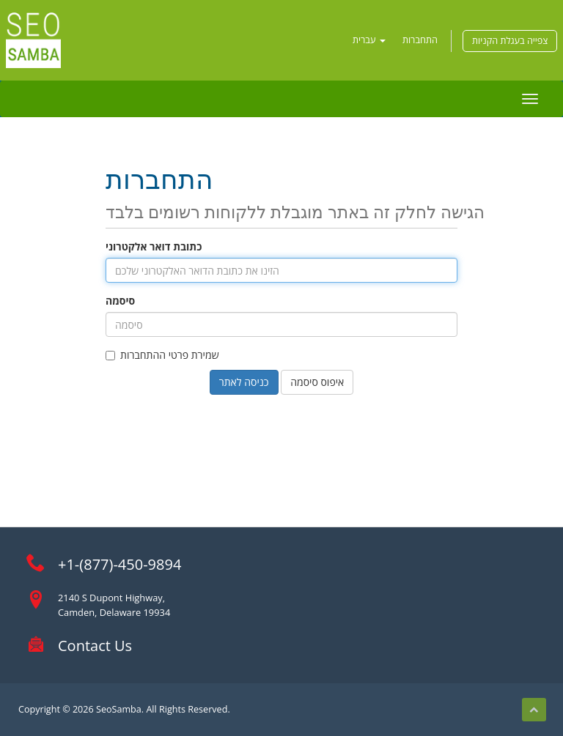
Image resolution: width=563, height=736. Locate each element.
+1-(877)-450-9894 (119, 564)
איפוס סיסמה (317, 382)
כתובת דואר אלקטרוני (154, 246)
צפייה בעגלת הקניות (510, 40)
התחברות (420, 40)
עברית (369, 40)
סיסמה (120, 301)
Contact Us (95, 645)
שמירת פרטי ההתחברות (162, 355)
